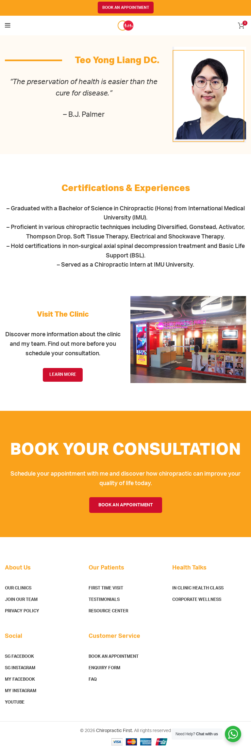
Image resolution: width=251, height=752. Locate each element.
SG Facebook (19, 657)
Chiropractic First (114, 730)
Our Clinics (18, 588)
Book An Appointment (114, 657)
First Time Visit (106, 588)
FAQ (93, 679)
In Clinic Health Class (198, 588)
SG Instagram (20, 668)
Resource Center (108, 611)
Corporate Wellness (196, 600)
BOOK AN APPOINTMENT (125, 7)
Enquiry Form (104, 668)
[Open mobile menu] (8, 25)
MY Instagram (20, 691)
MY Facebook (20, 679)
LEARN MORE (62, 375)
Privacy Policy (22, 611)
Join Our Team (21, 600)
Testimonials (104, 600)
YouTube (15, 702)
